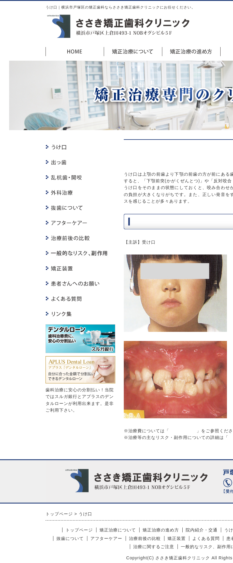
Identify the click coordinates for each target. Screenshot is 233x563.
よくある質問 (206, 538)
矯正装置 (176, 538)
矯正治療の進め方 (161, 530)
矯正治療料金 (183, 430)
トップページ (79, 530)
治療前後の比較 (145, 538)
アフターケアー (106, 538)
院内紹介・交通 (202, 530)
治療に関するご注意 (153, 546)
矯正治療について (118, 530)
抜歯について (70, 538)
